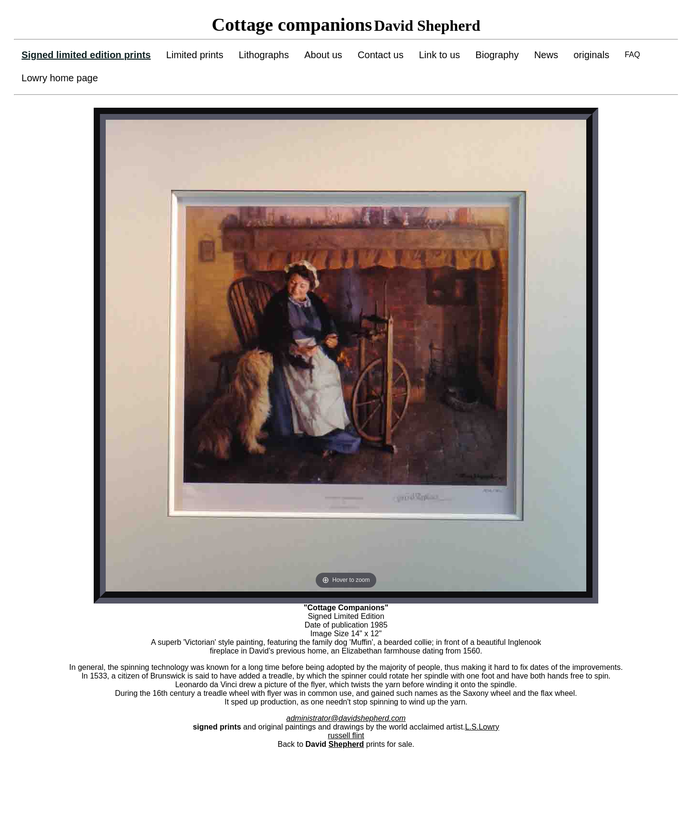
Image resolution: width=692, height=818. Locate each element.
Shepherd (346, 744)
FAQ (632, 54)
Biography (497, 55)
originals (591, 55)
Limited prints (194, 55)
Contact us (381, 55)
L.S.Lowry (482, 727)
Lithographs (264, 55)
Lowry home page (60, 78)
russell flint (346, 735)
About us (323, 55)
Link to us (439, 55)
